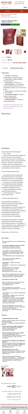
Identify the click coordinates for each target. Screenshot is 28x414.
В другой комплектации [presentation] (16, 68)
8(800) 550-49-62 (14, 397)
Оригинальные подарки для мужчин (18, 407)
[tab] (5, 68)
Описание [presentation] (5, 68)
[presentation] (3, 52)
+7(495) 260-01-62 (14, 394)
